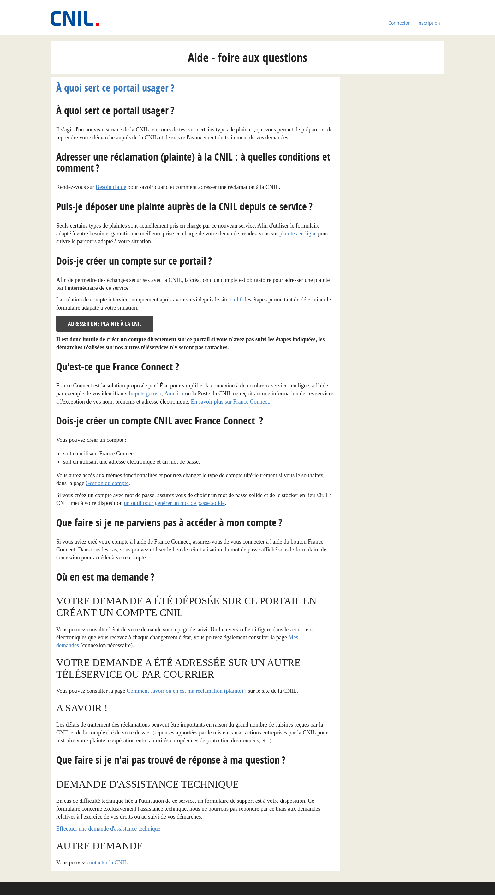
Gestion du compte (107, 483)
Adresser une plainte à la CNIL (104, 324)
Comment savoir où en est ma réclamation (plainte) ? (187, 691)
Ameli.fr (174, 393)
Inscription (428, 23)
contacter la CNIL (107, 862)
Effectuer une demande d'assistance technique (108, 828)
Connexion (399, 23)
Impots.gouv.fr (145, 393)
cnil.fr (236, 299)
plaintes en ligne (298, 233)
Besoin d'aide (111, 187)
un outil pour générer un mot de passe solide (174, 503)
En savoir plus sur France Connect (230, 402)
